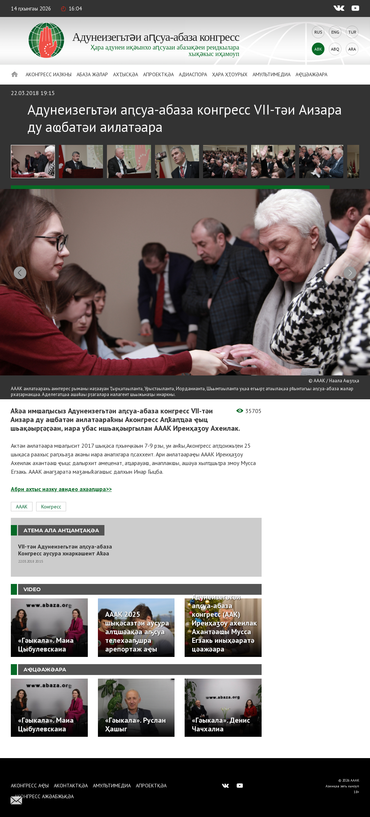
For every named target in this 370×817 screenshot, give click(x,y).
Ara (352, 49)
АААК (21, 513)
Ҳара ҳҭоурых (230, 74)
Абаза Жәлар (92, 74)
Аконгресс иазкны (49, 74)
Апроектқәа (158, 74)
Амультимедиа (272, 74)
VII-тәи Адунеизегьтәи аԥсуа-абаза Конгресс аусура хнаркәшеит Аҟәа (65, 557)
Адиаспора (193, 74)
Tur (352, 32)
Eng (335, 32)
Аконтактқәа (71, 785)
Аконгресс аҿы (30, 785)
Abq (335, 49)
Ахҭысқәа (125, 74)
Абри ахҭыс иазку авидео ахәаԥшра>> (61, 495)
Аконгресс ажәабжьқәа (44, 796)
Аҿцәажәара (311, 74)
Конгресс (51, 513)
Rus (318, 32)
